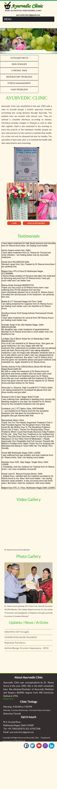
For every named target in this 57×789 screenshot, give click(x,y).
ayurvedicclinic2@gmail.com (22, 732)
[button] (4, 41)
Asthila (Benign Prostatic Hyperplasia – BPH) (26, 654)
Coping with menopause (16, 632)
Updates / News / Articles (28, 622)
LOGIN (14, 223)
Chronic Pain (19, 71)
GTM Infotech (19, 741)
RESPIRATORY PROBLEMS (19, 77)
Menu (8, 19)
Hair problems (19, 90)
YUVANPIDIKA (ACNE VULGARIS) (20, 643)
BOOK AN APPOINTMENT (36, 223)
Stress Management (19, 83)
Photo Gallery (28, 556)
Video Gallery (29, 499)
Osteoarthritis (19, 58)
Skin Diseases (19, 64)
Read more (8, 699)
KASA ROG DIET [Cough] (16, 637)
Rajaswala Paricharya (14, 648)
